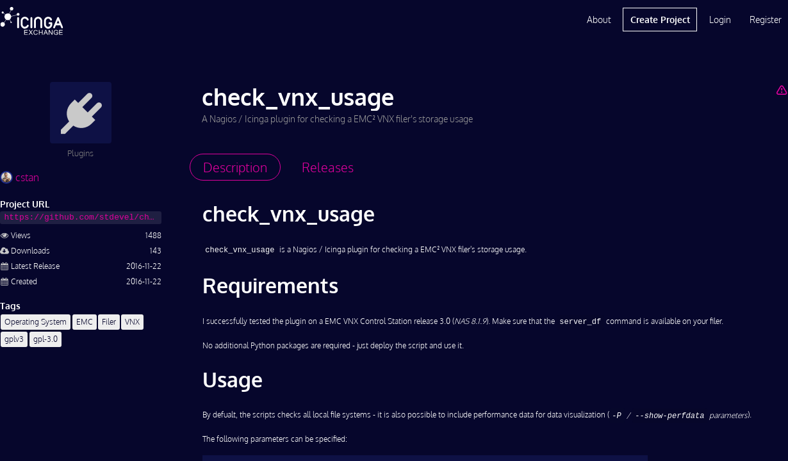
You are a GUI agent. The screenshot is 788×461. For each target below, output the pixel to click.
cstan (19, 177)
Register (766, 19)
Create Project (660, 19)
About (599, 19)
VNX (132, 322)
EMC (84, 322)
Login (720, 19)
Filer (109, 322)
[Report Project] (782, 89)
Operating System (35, 322)
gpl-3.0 (45, 339)
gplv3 (14, 339)
